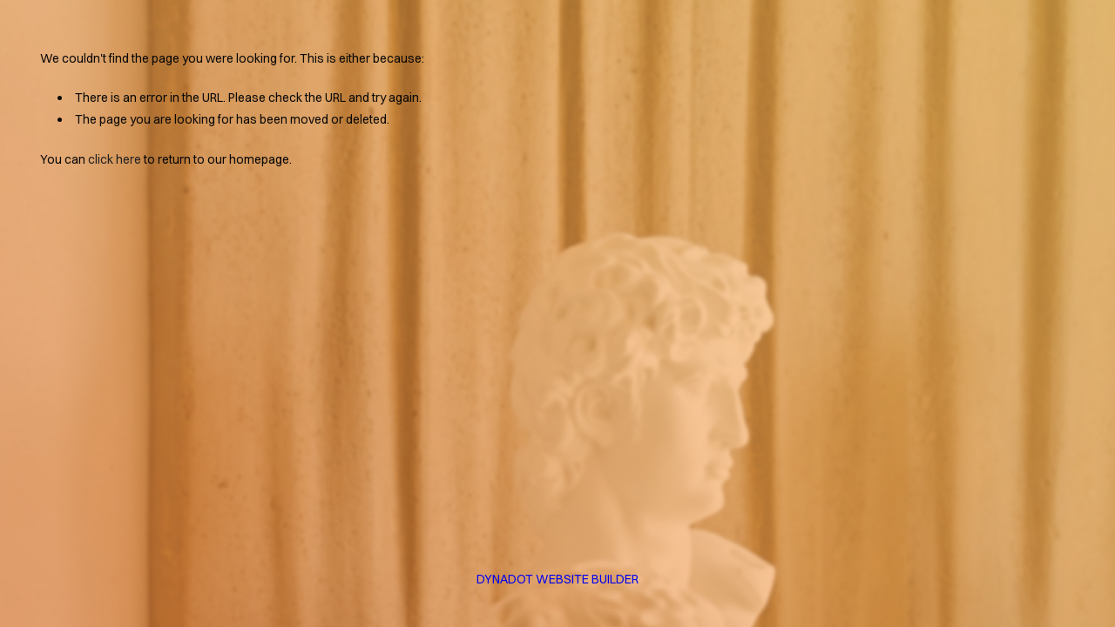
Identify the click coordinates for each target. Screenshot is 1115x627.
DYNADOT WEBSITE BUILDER (557, 579)
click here (114, 159)
